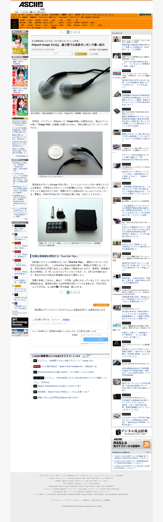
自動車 (64, 15)
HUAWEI (77, 22)
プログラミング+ (74, 17)
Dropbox (61, 25)
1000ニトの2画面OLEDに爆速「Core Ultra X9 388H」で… (19, 151)
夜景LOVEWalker (87, 494)
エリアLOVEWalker (50, 494)
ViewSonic (84, 22)
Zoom (100, 25)
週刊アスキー (53, 17)
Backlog (77, 25)
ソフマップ (45, 27)
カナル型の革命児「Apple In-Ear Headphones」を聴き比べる (69, 366)
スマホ (94, 15)
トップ (14, 15)
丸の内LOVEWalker (111, 494)
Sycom (46, 20)
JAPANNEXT (38, 28)
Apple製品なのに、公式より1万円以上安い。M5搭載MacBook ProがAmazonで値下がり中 (20, 201)
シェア (55, 53)
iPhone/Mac (54, 15)
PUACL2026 (95, 17)
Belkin (92, 22)
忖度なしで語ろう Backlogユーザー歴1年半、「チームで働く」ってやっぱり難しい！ (135, 334)
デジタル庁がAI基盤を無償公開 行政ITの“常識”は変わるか (19, 130)
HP (77, 20)
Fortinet (84, 25)
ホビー (70, 15)
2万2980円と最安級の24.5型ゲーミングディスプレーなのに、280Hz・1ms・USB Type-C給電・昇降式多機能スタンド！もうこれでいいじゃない (136, 405)
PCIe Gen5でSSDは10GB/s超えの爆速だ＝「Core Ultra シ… (19, 123)
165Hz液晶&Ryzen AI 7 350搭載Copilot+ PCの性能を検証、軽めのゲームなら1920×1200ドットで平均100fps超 (136, 371)
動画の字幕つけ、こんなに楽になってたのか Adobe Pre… (19, 137)
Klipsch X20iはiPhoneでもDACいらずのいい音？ (61, 386)
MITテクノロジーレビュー (101, 491)
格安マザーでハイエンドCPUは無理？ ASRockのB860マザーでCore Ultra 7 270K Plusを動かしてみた (136, 386)
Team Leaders (82, 489)
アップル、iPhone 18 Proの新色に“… (21, 273)
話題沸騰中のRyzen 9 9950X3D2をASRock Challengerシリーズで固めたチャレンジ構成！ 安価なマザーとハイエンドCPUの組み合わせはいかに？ (136, 100)
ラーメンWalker (38, 494)
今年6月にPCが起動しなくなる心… (20, 299)
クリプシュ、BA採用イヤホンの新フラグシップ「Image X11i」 (66, 360)
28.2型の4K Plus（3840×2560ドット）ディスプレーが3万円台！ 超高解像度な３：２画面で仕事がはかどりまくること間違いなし (136, 315)
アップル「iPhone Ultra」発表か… (21, 247)
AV (83, 15)
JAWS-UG (65, 481)
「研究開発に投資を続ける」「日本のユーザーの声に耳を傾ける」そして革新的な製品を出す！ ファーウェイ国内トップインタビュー (136, 190)
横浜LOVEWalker (63, 494)
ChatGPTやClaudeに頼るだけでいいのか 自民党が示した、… (20, 144)
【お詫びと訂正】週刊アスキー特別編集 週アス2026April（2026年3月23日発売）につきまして (131, 457)
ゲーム (111, 15)
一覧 (71, 54)
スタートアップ (102, 15)
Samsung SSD (53, 486)
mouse (30, 20)
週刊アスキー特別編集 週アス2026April (20, 90)
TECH (37, 15)
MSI (61, 20)
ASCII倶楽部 (145, 14)
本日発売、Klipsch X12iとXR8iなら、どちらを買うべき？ (63, 392)
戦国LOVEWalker (123, 494)
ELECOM (22, 22)
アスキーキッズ (16, 17)
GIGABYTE (46, 22)
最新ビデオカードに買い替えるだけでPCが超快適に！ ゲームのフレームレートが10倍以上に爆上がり (136, 137)
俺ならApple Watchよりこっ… (20, 230)
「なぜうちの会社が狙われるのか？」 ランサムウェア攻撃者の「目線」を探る (136, 63)
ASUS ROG (38, 22)
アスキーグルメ (43, 17)
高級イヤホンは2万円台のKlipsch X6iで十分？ (58, 397)
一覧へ (25, 219)
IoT (23, 15)
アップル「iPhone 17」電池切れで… (21, 256)
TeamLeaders (63, 17)
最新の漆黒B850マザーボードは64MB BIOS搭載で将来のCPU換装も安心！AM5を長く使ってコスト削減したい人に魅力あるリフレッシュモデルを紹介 (136, 121)
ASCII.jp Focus (20, 160)
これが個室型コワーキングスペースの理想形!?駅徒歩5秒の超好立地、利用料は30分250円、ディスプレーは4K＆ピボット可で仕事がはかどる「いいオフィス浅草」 (136, 210)
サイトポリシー (57, 500)
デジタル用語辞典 (78, 491)
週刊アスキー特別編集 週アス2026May (20, 61)
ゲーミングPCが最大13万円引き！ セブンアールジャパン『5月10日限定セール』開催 (20, 213)
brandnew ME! (53, 28)
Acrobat (30, 25)
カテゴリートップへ (101, 305)
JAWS (22, 25)
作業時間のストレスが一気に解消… (20, 307)
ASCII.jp (31, 4)
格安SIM (25, 17)
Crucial (69, 22)
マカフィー (22, 27)
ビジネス (29, 15)
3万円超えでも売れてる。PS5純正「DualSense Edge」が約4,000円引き (20, 167)
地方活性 (88, 17)
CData (69, 25)
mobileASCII (88, 491)
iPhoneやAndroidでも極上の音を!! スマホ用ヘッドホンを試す (66, 372)
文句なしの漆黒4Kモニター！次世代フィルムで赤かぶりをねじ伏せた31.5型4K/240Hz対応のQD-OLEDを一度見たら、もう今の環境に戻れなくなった (136, 231)
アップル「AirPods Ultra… (20, 264)
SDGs (82, 17)
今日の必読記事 (58, 491)
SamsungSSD (52, 22)
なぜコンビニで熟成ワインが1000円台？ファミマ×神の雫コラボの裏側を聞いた (136, 246)
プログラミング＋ (93, 489)
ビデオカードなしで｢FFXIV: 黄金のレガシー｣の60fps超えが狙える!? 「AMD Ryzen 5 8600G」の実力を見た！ (136, 421)
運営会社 (86, 500)
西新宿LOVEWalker (75, 494)
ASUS (69, 20)
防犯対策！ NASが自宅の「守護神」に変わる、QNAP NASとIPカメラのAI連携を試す (136, 280)
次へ (76, 32)
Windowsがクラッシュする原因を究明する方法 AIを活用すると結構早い (20, 190)
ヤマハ (92, 25)
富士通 (22, 20)
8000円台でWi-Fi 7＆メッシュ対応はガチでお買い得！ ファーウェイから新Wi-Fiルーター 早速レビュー (136, 266)
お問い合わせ (96, 500)
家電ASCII (33, 17)
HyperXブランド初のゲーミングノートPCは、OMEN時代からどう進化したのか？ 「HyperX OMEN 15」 (135, 175)
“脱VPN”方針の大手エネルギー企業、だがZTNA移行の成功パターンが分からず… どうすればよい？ (136, 83)
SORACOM (73, 486)
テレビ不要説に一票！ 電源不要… (20, 281)
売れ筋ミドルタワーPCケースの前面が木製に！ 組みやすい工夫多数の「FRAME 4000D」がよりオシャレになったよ (136, 352)
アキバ (88, 15)
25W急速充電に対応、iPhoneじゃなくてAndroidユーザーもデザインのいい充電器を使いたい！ (136, 299)
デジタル (44, 15)
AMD (30, 22)
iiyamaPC (38, 20)
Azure (46, 25)
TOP (40, 475)
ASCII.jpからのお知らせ (121, 452)
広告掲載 (106, 500)
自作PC (78, 15)
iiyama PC (78, 478)
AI (19, 15)
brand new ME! (94, 483)
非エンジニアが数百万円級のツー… (20, 238)
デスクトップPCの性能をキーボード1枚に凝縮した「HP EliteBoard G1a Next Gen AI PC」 (136, 157)
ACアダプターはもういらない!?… (20, 290)
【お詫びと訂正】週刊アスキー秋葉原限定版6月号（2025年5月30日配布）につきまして (131, 462)
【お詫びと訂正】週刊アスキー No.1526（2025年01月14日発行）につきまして (132, 467)
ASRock (61, 22)
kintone (38, 25)
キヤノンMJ (30, 27)
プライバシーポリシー (73, 500)
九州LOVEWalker (99, 494)
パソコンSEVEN (53, 20)
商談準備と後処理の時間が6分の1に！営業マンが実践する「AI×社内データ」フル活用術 (136, 47)
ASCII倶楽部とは (22, 156)
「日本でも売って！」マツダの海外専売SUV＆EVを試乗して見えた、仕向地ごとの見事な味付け (20, 179)
